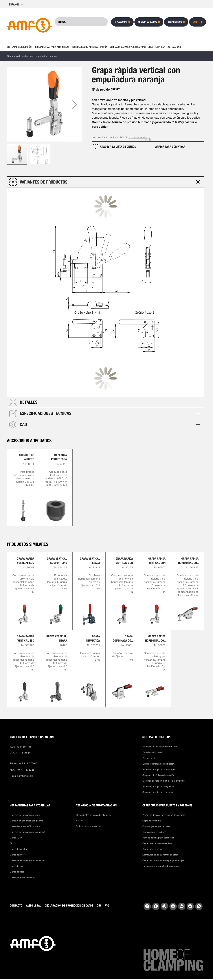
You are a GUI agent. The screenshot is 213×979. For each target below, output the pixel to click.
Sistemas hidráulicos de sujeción (158, 772)
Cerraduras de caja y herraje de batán (160, 851)
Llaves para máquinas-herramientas (27, 857)
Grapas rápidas (149, 755)
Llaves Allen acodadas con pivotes (26, 817)
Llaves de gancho (18, 846)
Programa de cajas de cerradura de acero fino (164, 811)
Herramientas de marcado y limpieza (93, 811)
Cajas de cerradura (151, 817)
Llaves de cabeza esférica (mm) (25, 823)
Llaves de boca (17, 868)
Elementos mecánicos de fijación (158, 760)
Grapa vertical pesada (90, 557)
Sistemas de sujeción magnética (158, 783)
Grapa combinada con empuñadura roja (123, 635)
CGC (99, 902)
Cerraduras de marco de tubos (157, 840)
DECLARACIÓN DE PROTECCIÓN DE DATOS (69, 902)
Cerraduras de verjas (152, 846)
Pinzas (79, 817)
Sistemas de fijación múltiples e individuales (164, 777)
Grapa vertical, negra (56, 635)
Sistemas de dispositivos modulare (159, 743)
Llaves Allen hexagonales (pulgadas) (27, 828)
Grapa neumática (93, 635)
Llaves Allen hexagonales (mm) (25, 811)
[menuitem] (20, 46)
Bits (12, 840)
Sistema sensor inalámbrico (89, 822)
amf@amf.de (26, 772)
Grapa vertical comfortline (57, 557)
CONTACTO (16, 902)
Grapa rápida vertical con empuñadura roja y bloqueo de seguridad (123, 558)
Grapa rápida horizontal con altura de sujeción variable (188, 558)
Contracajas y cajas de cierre (156, 823)
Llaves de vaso (17, 863)
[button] (16, 4)
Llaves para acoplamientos (23, 874)
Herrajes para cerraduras (154, 828)
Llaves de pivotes (18, 851)
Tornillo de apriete (26, 453)
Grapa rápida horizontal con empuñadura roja (155, 635)
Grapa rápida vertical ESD (25, 635)
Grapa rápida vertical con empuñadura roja (25, 558)
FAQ (107, 902)
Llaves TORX (16, 834)
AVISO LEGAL (33, 902)
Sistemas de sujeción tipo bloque (158, 766)
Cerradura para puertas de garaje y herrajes (163, 857)
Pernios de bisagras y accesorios (158, 834)
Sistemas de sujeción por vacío (157, 789)
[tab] (105, 178)
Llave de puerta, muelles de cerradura (160, 863)
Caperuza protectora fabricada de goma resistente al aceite (58, 454)
